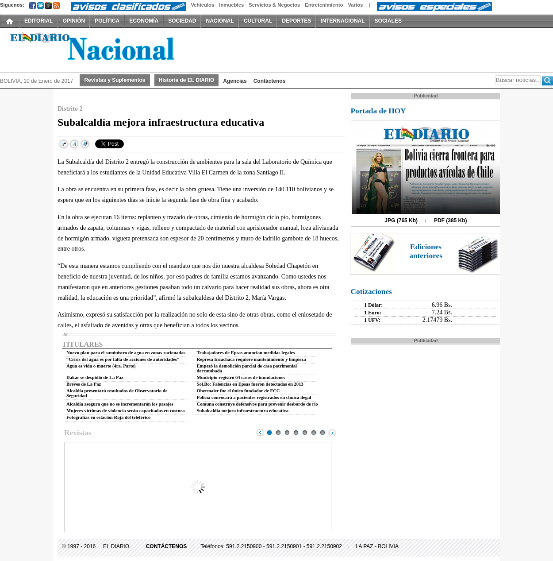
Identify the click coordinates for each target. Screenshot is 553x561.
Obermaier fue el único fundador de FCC (238, 390)
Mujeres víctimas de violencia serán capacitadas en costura (125, 410)
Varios (355, 5)
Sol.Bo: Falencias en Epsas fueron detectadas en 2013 (250, 384)
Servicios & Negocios (274, 5)
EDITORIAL (38, 21)
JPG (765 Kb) (401, 220)
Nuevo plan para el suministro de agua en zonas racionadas (125, 352)
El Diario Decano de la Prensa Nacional (99, 49)
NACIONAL (220, 21)
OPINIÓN (73, 21)
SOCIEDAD (182, 21)
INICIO (10, 21)
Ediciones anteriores (425, 251)
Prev (260, 433)
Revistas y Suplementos (114, 80)
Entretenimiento (324, 5)
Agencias (234, 81)
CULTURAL (258, 21)
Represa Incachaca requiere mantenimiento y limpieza (251, 359)
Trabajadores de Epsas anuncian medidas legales (246, 352)
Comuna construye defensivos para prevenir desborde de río (257, 404)
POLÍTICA (107, 21)
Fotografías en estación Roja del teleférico (108, 417)
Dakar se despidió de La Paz (94, 377)
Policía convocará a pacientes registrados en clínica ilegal (254, 397)
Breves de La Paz (83, 384)
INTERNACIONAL (343, 21)
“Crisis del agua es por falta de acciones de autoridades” (122, 359)
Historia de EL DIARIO (187, 80)
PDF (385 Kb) (450, 220)
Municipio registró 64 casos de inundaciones (241, 377)
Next (332, 433)
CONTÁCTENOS (166, 546)
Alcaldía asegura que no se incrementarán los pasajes (119, 404)
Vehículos (202, 5)
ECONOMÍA (143, 21)
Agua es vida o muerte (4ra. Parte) (101, 366)
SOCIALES (388, 21)
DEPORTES (296, 21)
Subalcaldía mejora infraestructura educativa (242, 410)
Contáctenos (269, 81)
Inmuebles (231, 5)
